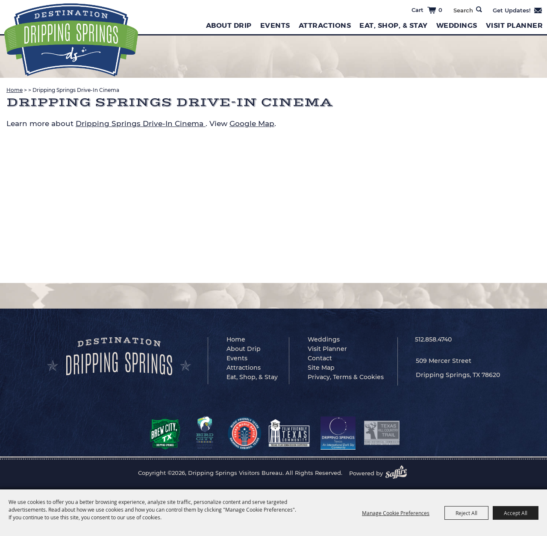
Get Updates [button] (518, 10)
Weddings (456, 25)
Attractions (325, 25)
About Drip (229, 25)
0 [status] (440, 9)
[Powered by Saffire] (398, 473)
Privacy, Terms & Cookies (346, 377)
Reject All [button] (466, 512)
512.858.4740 (433, 339)
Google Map (251, 123)
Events (275, 25)
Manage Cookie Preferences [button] (395, 512)
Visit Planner (514, 25)
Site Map (321, 367)
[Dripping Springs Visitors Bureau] (71, 40)
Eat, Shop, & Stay (393, 25)
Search (479, 9)
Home (14, 90)
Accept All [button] (515, 512)
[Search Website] (463, 10)
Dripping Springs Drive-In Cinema (141, 123)
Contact (320, 358)
